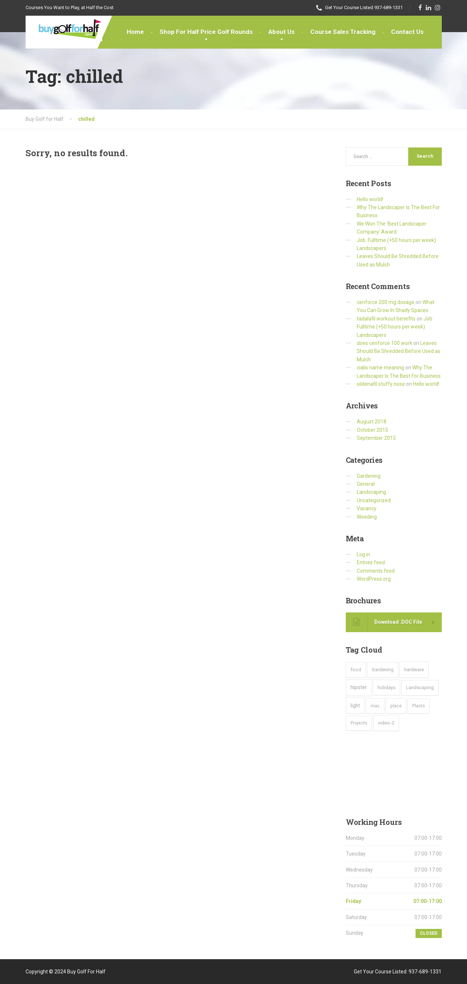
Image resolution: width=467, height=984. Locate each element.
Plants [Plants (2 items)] (418, 705)
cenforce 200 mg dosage (385, 302)
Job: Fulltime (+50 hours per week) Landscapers (395, 327)
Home (135, 31)
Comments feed (376, 571)
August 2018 (371, 421)
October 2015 (372, 430)
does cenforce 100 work (384, 343)
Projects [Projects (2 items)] (359, 723)
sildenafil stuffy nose (381, 384)
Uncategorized (374, 500)
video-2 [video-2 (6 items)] (386, 723)
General (366, 484)
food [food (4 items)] (356, 669)
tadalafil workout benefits (386, 319)
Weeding (367, 517)
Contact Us (407, 31)
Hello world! (370, 199)
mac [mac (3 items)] (375, 705)
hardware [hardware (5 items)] (414, 669)
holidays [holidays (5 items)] (386, 687)
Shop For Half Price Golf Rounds (206, 31)
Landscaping (371, 492)
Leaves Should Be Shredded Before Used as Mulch (398, 351)
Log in (363, 554)
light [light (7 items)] (355, 705)
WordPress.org (374, 579)
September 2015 (376, 438)
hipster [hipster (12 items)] (359, 687)
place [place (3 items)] (396, 705)
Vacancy (366, 508)
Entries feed (371, 562)
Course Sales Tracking (342, 31)
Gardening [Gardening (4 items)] (383, 669)
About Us (281, 31)
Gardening (368, 476)
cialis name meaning (380, 367)
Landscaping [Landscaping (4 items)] (420, 687)
